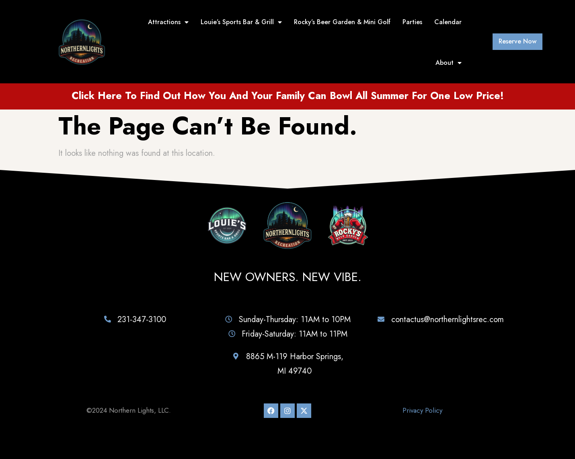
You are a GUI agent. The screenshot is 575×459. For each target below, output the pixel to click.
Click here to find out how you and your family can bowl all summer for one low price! (288, 95)
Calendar (448, 22)
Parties (412, 22)
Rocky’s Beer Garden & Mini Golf (342, 22)
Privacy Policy (422, 410)
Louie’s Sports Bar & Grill (241, 22)
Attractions (168, 22)
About (448, 63)
